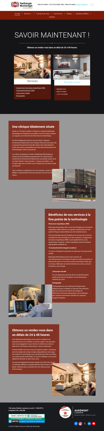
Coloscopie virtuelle (23, 93)
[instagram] (80, 424)
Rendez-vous (72, 82)
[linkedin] (89, 424)
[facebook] (76, 424)
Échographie (20, 96)
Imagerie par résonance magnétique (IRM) (30, 88)
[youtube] (94, 424)
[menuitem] (17, 13)
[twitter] (85, 424)
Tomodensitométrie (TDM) (25, 90)
